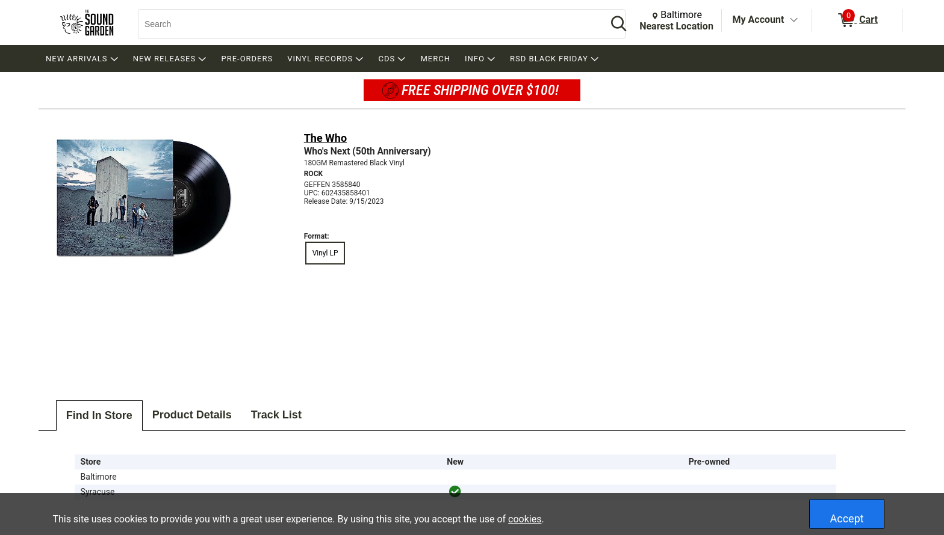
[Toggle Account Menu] (793, 20)
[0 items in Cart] (857, 20)
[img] (455, 492)
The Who (325, 138)
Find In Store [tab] (99, 415)
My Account (758, 19)
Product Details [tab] (192, 415)
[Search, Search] (366, 24)
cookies (524, 519)
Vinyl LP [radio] (325, 253)
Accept (847, 518)
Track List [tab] (276, 415)
